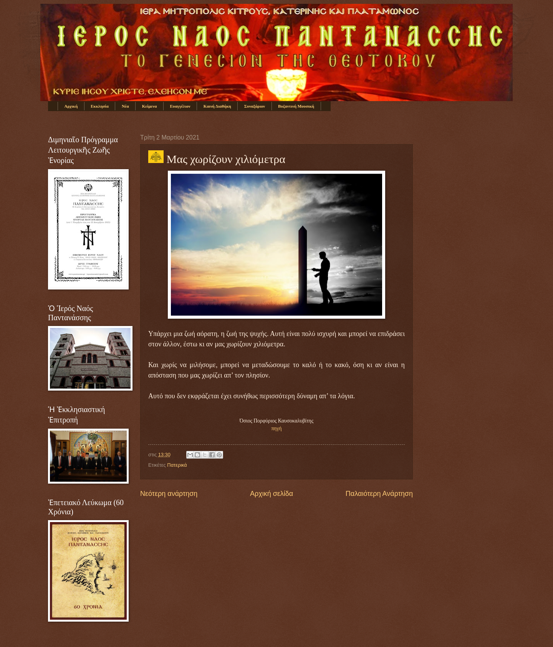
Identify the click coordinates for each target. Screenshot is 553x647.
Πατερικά (177, 465)
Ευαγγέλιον (180, 106)
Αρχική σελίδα (271, 493)
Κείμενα (149, 106)
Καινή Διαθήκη (217, 106)
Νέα (125, 106)
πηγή (277, 428)
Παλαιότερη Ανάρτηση (379, 493)
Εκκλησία (100, 106)
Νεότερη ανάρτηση (168, 493)
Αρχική (71, 106)
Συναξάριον (254, 106)
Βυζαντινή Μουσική (296, 106)
